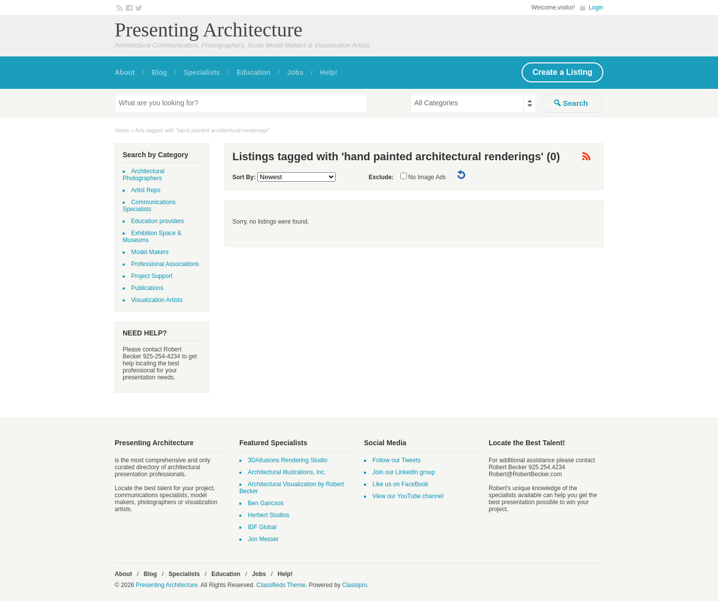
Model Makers (150, 252)
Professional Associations (165, 264)
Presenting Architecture (209, 29)
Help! (329, 72)
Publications (147, 288)
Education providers (157, 221)
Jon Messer (263, 539)
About (125, 72)
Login (596, 7)
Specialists (201, 72)
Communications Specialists (149, 206)
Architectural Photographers (144, 175)
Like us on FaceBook (400, 484)
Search (575, 103)
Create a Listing (562, 72)
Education (254, 72)
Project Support (152, 276)
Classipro (354, 585)
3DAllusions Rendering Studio (287, 460)
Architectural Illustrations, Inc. (287, 472)
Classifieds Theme (280, 585)
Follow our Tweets (396, 460)
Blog (159, 72)
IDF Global (262, 527)
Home (122, 130)
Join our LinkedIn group (403, 472)
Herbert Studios (268, 515)
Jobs (295, 72)
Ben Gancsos (266, 503)
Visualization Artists (156, 300)
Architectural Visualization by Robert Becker (291, 488)
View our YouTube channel (407, 496)
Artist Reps (146, 190)
